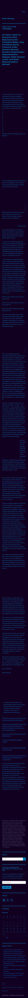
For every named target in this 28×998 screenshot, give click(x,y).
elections (7, 823)
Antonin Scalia (5, 828)
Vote (10, 845)
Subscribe (6, 887)
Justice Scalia (11, 833)
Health (17, 823)
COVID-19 (20, 822)
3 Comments (6, 847)
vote (17, 826)
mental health (10, 835)
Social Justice (5, 826)
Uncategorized (12, 826)
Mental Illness (9, 825)
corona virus (15, 829)
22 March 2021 (22, 826)
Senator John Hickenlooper (8, 839)
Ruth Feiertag (8, 19)
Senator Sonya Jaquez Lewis (12, 841)
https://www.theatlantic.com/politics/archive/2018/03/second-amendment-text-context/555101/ (14, 757)
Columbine (9, 829)
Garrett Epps (10, 831)
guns (3, 833)
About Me (5, 991)
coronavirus (15, 822)
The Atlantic (19, 842)
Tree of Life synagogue (13, 844)
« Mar (7, 937)
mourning (14, 825)
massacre (4, 835)
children (16, 820)
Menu (23, 11)
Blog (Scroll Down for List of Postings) (12, 987)
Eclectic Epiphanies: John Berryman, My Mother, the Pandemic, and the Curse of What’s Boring (14, 975)
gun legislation (9, 832)
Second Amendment (17, 838)
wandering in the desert (20, 845)
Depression (4, 831)
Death (3, 823)
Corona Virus (9, 822)
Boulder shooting (17, 828)
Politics (23, 835)
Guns (14, 823)
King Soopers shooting (20, 833)
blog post (22, 446)
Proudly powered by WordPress (17, 995)
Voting (12, 845)
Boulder (11, 828)
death (24, 829)
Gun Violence (21, 832)
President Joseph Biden (7, 836)
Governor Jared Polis (18, 831)
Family (11, 823)
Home (4, 984)
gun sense (15, 832)
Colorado (4, 829)
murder (15, 835)
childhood (12, 820)
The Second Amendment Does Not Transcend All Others (13, 481)
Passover (19, 835)
